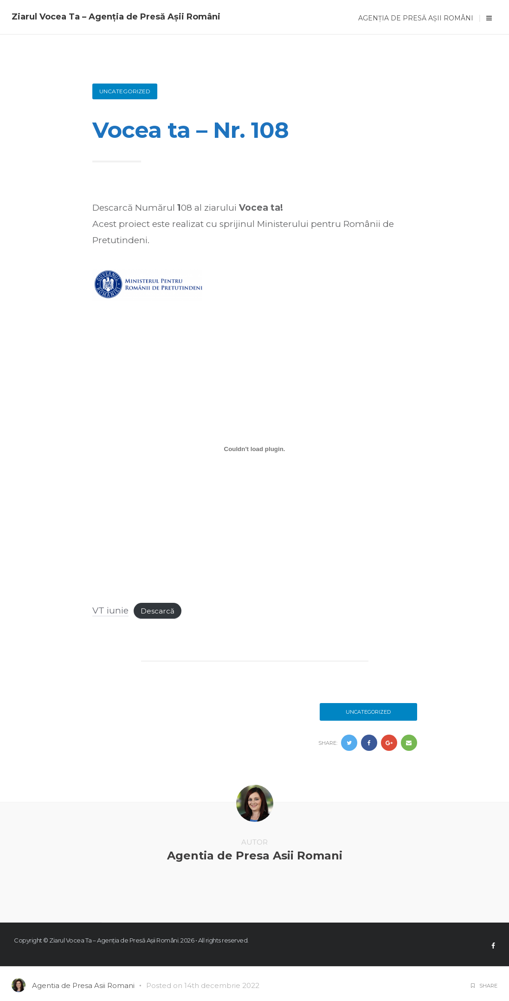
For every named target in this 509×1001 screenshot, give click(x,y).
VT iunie (110, 610)
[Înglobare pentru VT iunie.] (254, 449)
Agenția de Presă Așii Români (415, 18)
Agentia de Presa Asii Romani (254, 855)
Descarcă (157, 611)
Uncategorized (124, 91)
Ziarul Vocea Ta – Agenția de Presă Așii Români (116, 17)
